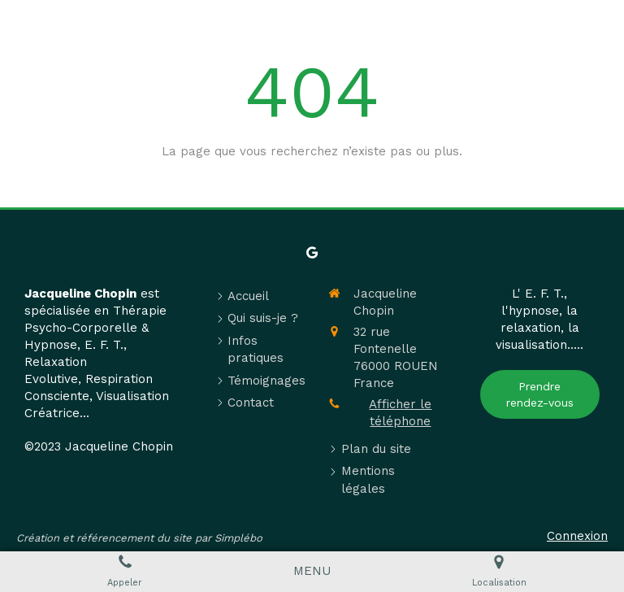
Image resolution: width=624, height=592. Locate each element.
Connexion (577, 536)
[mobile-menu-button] (312, 571)
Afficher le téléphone (400, 413)
